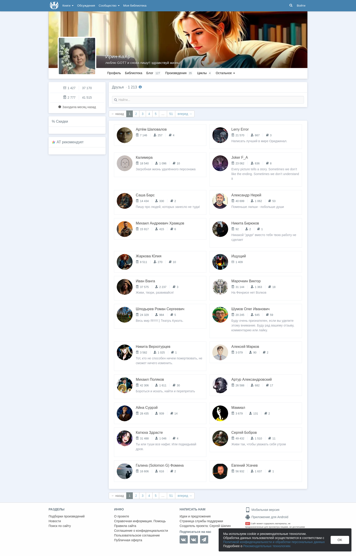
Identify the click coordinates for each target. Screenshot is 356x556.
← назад (117, 114)
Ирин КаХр (118, 56)
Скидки (62, 121)
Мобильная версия (262, 509)
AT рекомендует (70, 142)
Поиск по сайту (60, 526)
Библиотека (133, 73)
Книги (68, 5)
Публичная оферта (128, 540)
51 (171, 114)
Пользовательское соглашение (137, 535)
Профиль (114, 73)
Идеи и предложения (195, 516)
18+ (248, 523)
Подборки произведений (67, 516)
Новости (55, 521)
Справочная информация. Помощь (140, 521)
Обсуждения (86, 5)
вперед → (185, 114)
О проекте (121, 516)
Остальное (225, 73)
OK (340, 540)
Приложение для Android (266, 517)
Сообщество (109, 5)
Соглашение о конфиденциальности (141, 530)
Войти (301, 5)
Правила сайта (125, 526)
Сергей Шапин (220, 526)
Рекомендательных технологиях (267, 546)
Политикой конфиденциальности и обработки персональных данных (274, 542)
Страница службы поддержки (201, 521)
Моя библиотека (134, 5)
